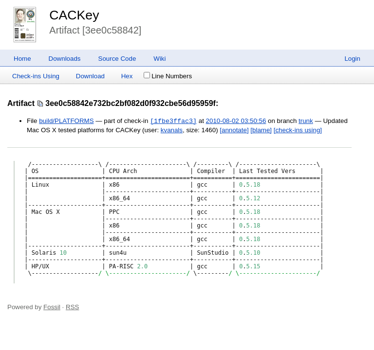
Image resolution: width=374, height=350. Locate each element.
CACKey (74, 15)
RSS (72, 307)
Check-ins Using (35, 76)
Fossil (51, 307)
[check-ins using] (298, 130)
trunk (306, 121)
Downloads (65, 58)
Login (352, 58)
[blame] (261, 130)
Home (22, 58)
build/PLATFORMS (66, 121)
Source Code (117, 58)
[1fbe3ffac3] (173, 121)
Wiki (159, 58)
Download (90, 76)
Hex (127, 76)
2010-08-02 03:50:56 (236, 121)
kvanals (172, 130)
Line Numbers (168, 76)
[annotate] (234, 130)
